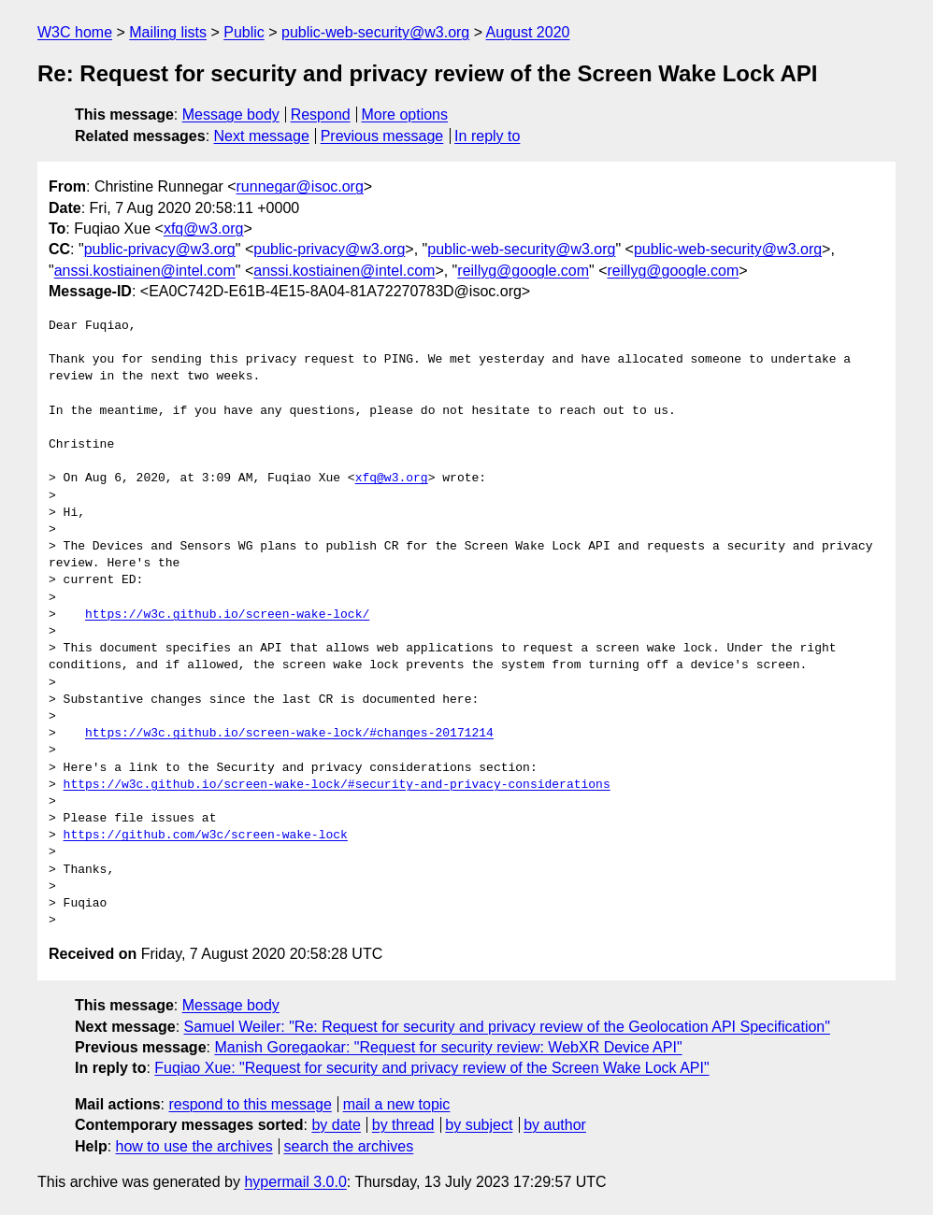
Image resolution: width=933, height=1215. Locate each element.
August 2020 (528, 32)
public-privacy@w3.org (160, 249)
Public (244, 32)
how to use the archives (194, 1146)
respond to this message (249, 1104)
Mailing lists (168, 32)
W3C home (74, 32)
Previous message (382, 136)
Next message (261, 136)
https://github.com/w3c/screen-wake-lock (206, 835)
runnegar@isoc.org (300, 186)
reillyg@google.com (523, 271)
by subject (478, 1125)
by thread (403, 1125)
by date (335, 1125)
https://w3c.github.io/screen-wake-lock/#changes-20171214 (289, 733)
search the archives (349, 1146)
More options (405, 114)
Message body (231, 114)
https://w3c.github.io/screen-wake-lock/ (227, 615)
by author (555, 1125)
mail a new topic (397, 1104)
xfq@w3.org (204, 228)
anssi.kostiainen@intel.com (145, 271)
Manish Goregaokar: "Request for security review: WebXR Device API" (448, 1047)
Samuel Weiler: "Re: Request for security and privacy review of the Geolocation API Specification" (507, 1027)
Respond (321, 114)
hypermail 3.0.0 (295, 1182)
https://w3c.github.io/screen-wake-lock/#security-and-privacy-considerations (337, 785)
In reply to (487, 136)
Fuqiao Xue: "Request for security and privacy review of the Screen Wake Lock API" (431, 1068)
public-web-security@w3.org (375, 32)
